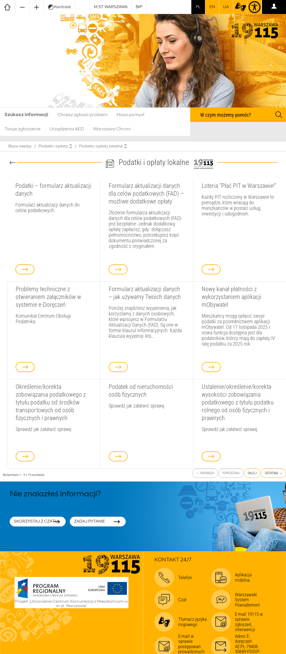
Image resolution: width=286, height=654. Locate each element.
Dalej (252, 473)
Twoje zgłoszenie (22, 129)
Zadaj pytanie (89, 521)
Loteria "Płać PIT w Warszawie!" (239, 185)
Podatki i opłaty (53, 146)
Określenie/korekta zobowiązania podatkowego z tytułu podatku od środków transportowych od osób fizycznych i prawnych (51, 402)
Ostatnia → (273, 473)
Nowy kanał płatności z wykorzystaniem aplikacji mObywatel (231, 296)
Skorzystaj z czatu (36, 521)
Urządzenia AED (66, 129)
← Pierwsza (205, 473)
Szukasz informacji (26, 114)
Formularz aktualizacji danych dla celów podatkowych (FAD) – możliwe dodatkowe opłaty (146, 193)
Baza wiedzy (20, 146)
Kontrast (59, 7)
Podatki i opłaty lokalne (101, 146)
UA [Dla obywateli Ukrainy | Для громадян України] (226, 7)
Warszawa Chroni (112, 129)
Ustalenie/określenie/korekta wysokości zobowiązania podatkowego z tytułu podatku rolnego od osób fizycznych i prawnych (238, 402)
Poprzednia (231, 473)
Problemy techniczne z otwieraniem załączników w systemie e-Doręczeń (48, 296)
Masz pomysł (130, 114)
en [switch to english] (212, 7)
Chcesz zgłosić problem (82, 114)
